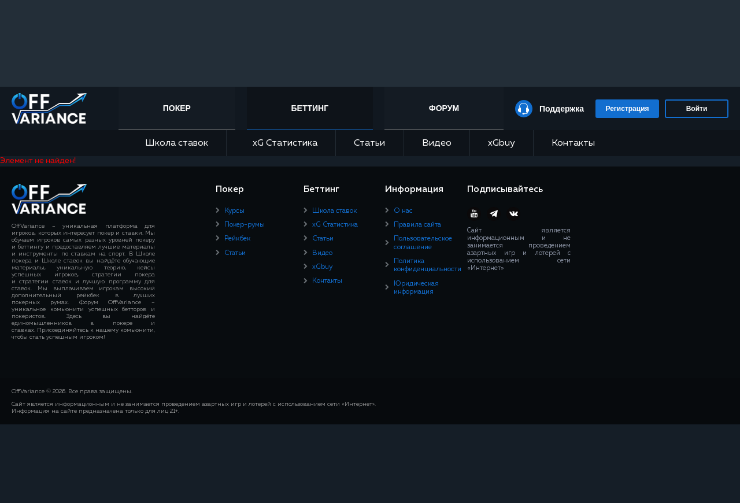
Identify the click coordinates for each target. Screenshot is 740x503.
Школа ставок (176, 143)
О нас (403, 211)
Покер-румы (244, 224)
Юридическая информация (416, 287)
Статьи (369, 143)
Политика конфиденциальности (427, 265)
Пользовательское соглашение (423, 242)
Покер (177, 108)
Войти (697, 109)
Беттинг (310, 108)
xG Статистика (281, 143)
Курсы (234, 211)
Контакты (573, 143)
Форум (444, 108)
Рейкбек (237, 238)
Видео (437, 143)
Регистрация (627, 109)
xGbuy (501, 143)
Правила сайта (417, 224)
